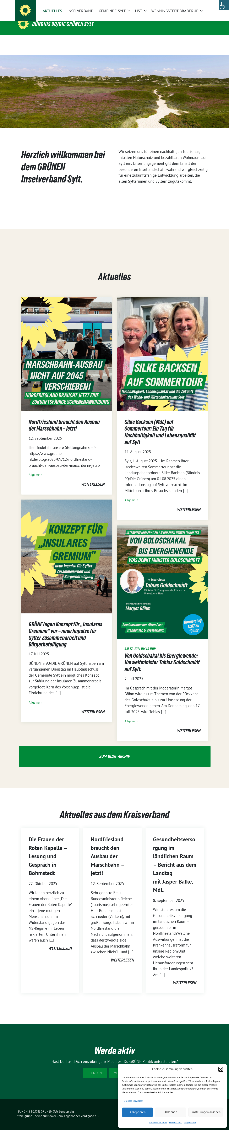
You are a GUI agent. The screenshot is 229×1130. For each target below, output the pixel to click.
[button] (221, 1069)
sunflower (49, 1110)
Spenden (95, 1066)
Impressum (190, 1122)
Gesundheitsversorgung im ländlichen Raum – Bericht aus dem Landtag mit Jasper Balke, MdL (174, 858)
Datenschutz (175, 1122)
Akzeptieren (138, 1112)
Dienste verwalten (133, 1100)
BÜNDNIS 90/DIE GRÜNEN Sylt (63, 24)
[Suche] (198, 6)
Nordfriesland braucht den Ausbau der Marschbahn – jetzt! (64, 418)
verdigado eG (89, 1110)
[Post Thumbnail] (66, 347)
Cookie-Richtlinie (158, 1122)
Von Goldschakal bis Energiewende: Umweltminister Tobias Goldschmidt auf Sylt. (162, 656)
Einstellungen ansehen (205, 1112)
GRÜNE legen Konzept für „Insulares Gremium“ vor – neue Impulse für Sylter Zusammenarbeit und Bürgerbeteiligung (65, 627)
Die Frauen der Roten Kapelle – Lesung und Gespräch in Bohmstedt (48, 849)
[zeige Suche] (204, 6)
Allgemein (35, 468)
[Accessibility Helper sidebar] (224, 5)
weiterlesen (93, 477)
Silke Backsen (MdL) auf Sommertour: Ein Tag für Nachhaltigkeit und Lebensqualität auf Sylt (160, 425)
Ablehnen (170, 1112)
